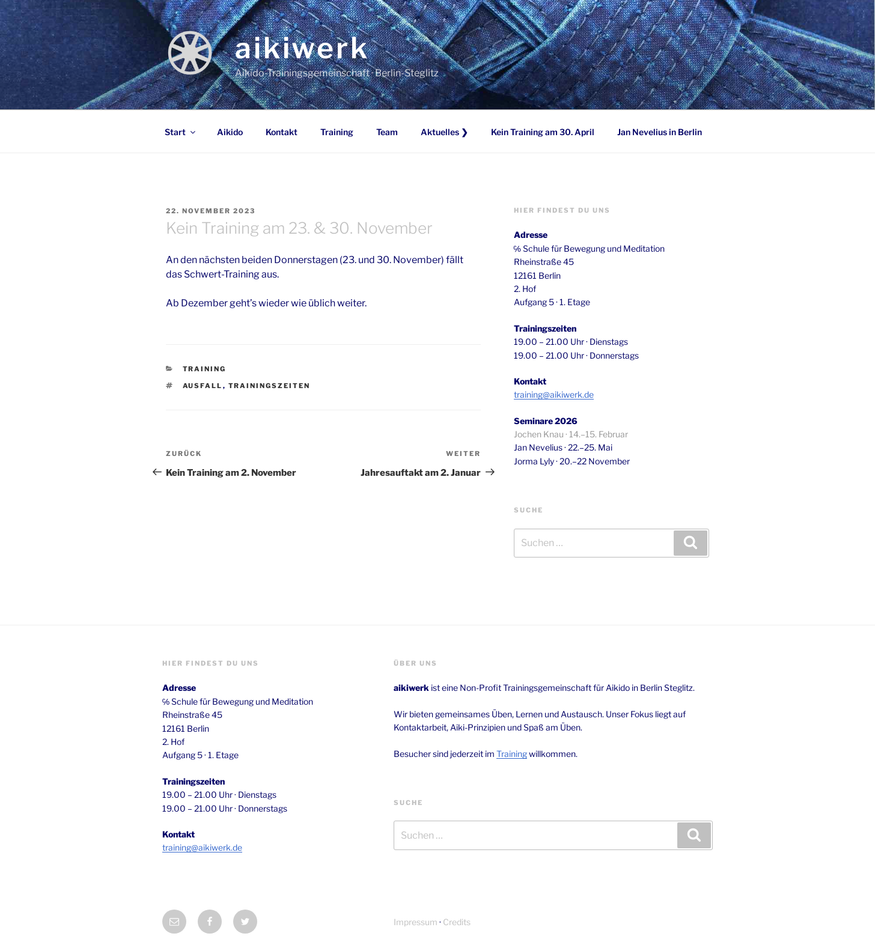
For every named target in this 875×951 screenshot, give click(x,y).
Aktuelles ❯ (444, 132)
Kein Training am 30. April (542, 132)
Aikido (230, 132)
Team (387, 132)
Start (181, 132)
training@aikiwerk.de (554, 394)
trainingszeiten (269, 385)
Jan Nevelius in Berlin (659, 132)
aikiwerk (302, 48)
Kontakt (281, 132)
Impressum (416, 922)
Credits (457, 922)
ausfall (203, 385)
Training (336, 132)
